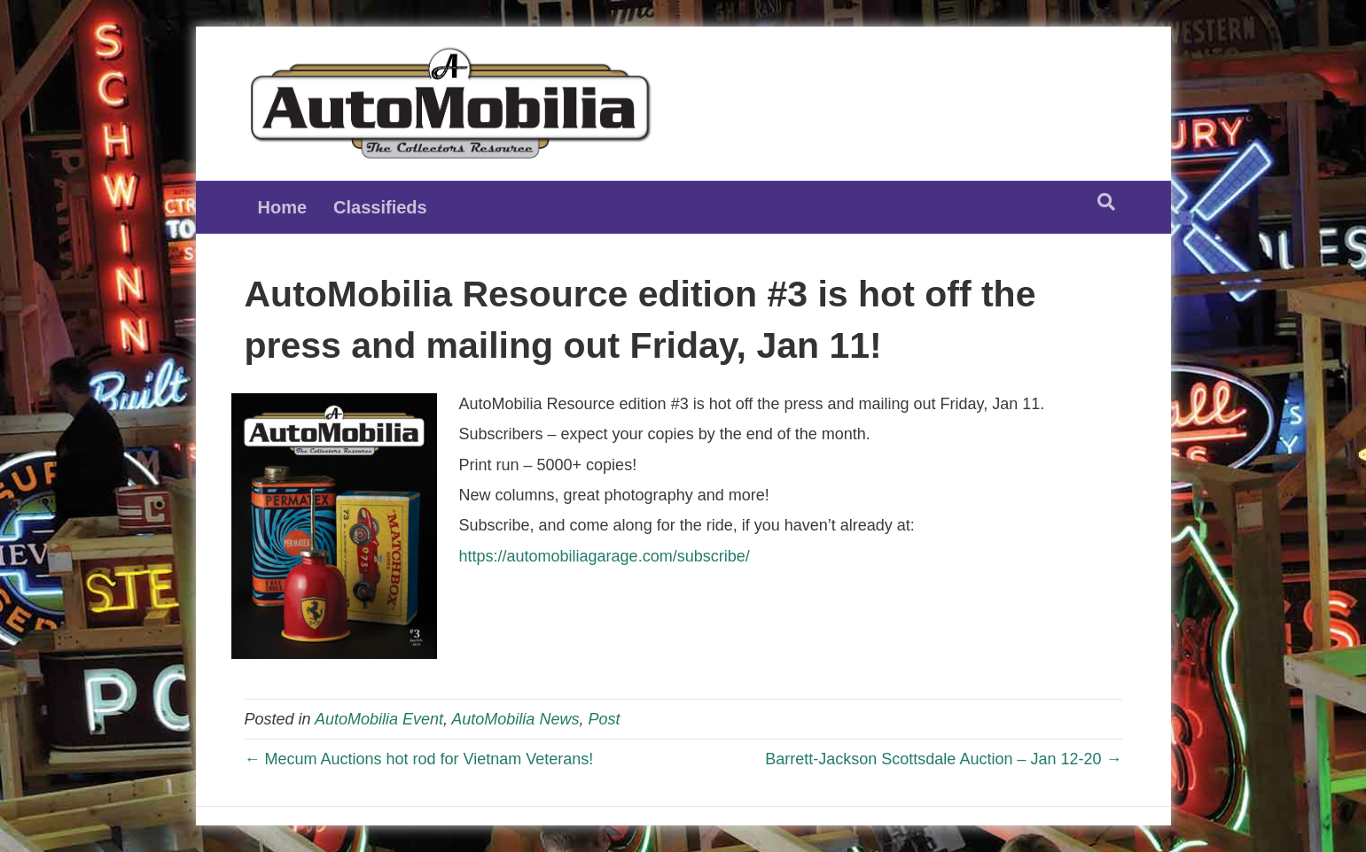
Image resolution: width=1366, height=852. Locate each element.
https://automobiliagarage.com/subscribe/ (604, 556)
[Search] (1106, 202)
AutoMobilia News (515, 719)
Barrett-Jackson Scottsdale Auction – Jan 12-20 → (943, 759)
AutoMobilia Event (379, 719)
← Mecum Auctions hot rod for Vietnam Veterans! (419, 759)
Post (604, 719)
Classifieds (380, 207)
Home (283, 207)
